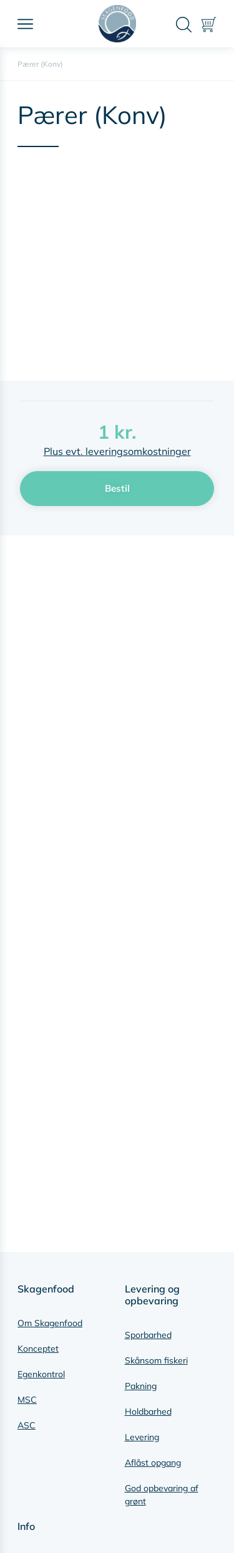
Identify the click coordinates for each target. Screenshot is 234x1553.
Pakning (141, 1386)
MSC (27, 1399)
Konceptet (38, 1348)
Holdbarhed (148, 1411)
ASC (26, 1425)
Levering (142, 1437)
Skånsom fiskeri (156, 1360)
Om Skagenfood (49, 1323)
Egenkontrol (41, 1374)
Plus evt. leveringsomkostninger (117, 451)
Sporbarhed (148, 1334)
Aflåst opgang (153, 1462)
